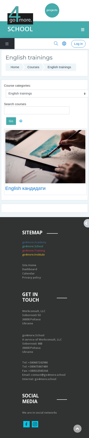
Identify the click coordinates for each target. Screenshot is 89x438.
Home (15, 67)
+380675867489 (38, 366)
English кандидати (25, 188)
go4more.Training (33, 250)
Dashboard (29, 269)
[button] (22, 121)
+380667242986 (38, 362)
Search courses (15, 104)
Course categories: (17, 85)
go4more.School (32, 246)
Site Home (29, 265)
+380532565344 (38, 371)
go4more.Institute (33, 254)
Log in (78, 43)
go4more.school (45, 379)
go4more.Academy (34, 242)
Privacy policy (31, 277)
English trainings (59, 67)
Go (11, 121)
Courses (33, 67)
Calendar (28, 273)
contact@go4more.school (48, 375)
